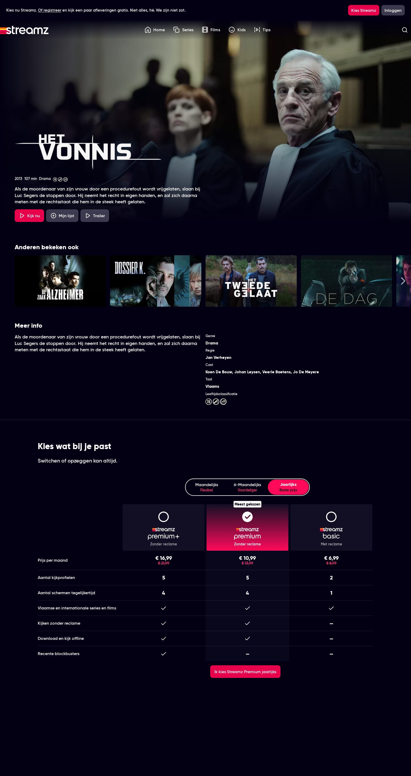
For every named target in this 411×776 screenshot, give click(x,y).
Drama (212, 343)
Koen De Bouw (219, 371)
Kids (237, 29)
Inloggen (393, 10)
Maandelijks (206, 487)
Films (211, 29)
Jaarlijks (288, 487)
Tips (262, 29)
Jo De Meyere (306, 371)
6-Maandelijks (247, 487)
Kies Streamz (363, 10)
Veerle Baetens (276, 371)
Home (155, 29)
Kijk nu (29, 215)
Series (183, 29)
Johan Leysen (247, 371)
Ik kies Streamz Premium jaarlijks (245, 671)
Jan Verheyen (218, 357)
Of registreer (49, 10)
